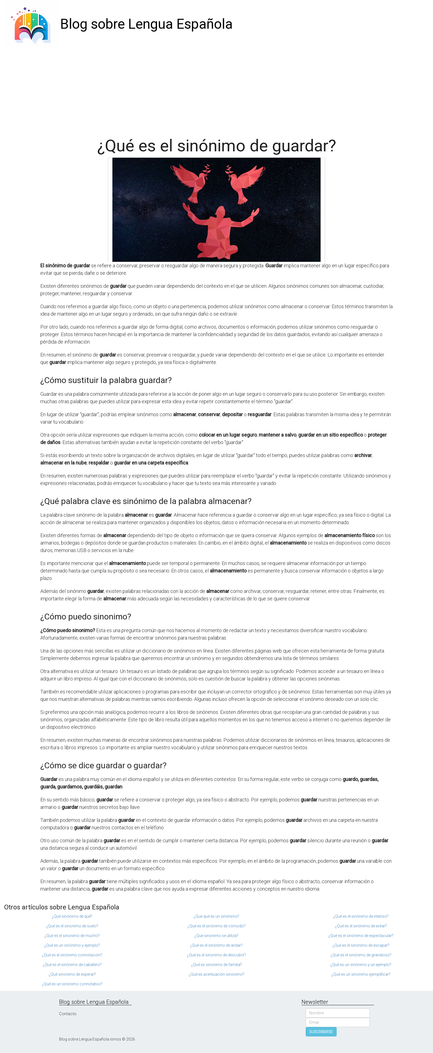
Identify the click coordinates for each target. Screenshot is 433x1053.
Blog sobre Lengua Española (146, 24)
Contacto (67, 1013)
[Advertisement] (216, 89)
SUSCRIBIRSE (321, 1032)
